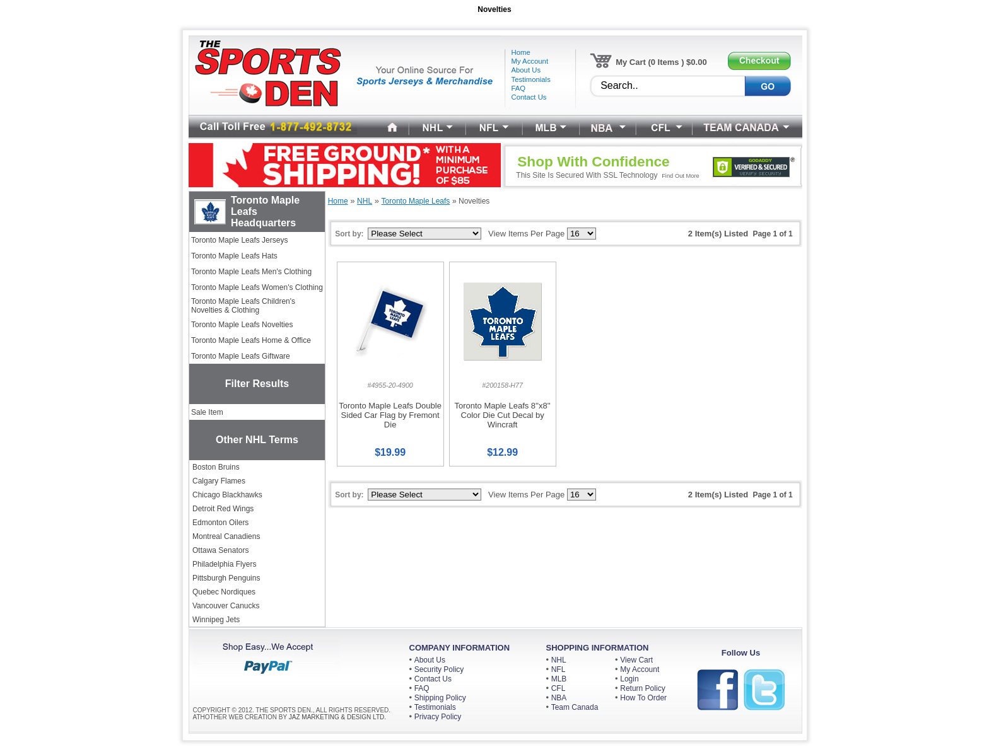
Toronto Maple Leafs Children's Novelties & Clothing (243, 306)
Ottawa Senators (220, 550)
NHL (558, 660)
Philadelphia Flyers (224, 564)
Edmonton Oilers (220, 522)
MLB (559, 679)
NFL (558, 669)
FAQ (422, 688)
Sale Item (207, 412)
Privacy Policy (438, 716)
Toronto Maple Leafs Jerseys (239, 240)
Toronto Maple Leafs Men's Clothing (251, 271)
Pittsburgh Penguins (226, 578)
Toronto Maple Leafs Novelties (242, 324)
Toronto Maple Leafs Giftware (240, 356)
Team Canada (575, 707)
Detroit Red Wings (223, 508)
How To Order (643, 697)
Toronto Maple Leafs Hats (234, 256)
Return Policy (642, 688)
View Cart (636, 660)
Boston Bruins (216, 467)
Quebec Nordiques (223, 592)
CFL (558, 688)
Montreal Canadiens (226, 536)
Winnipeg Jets (216, 619)
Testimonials (435, 707)
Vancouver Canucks (226, 605)
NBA (559, 697)
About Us (429, 660)
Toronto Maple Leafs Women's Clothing (257, 287)
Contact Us (433, 679)
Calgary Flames (218, 481)
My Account (639, 669)
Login (629, 679)
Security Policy (439, 669)
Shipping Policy (440, 697)
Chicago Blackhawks (227, 494)
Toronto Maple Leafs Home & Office (251, 340)
